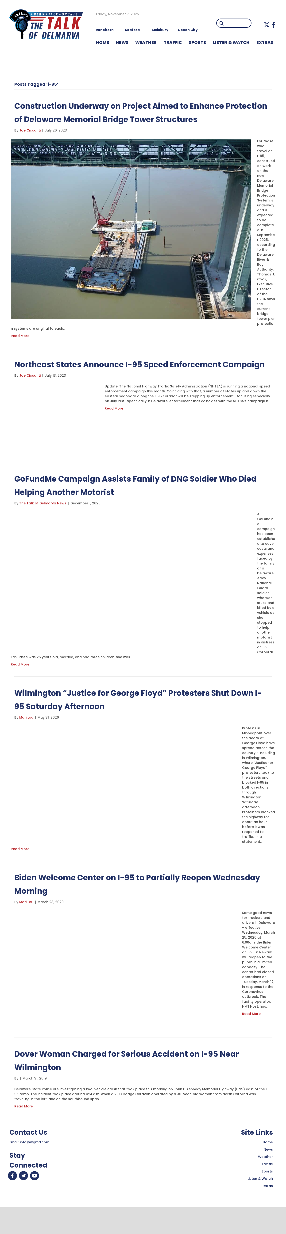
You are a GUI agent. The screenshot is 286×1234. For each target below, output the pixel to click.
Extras (268, 1212)
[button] (267, 25)
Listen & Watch (260, 1205)
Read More (20, 349)
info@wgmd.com (34, 1169)
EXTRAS (264, 42)
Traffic (267, 1190)
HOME (102, 42)
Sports (197, 42)
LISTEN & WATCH (231, 42)
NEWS (122, 42)
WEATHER (146, 42)
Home (268, 1169)
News (268, 1176)
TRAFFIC (173, 42)
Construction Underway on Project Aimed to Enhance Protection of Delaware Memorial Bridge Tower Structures (135, 119)
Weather (265, 1183)
